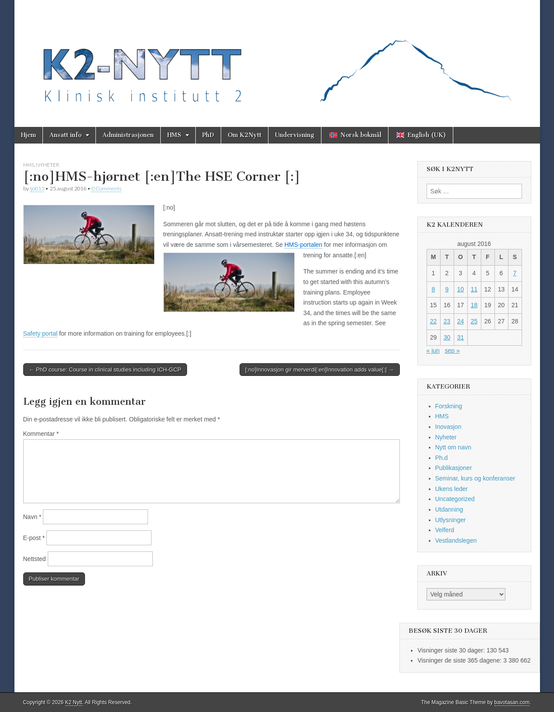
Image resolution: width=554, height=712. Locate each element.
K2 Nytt (73, 702)
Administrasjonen (128, 135)
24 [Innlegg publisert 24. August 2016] (460, 321)
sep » (452, 350)
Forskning (448, 406)
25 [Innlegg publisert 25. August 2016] (474, 321)
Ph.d (441, 457)
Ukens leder (451, 488)
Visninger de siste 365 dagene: (460, 660)
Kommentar (41, 433)
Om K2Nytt (244, 135)
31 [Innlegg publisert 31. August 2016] (460, 337)
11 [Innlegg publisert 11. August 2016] (474, 289)
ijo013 (37, 188)
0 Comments (106, 188)
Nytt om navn (453, 447)
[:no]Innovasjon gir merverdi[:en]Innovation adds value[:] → (319, 369)
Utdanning (449, 509)
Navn (32, 516)
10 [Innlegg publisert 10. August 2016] (460, 289)
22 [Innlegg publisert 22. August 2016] (433, 321)
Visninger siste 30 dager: (452, 650)
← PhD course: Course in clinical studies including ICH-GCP (105, 369)
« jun (433, 350)
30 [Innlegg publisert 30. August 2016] (447, 337)
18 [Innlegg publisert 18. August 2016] (474, 305)
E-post (34, 537)
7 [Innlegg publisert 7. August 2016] (515, 273)
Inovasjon (448, 426)
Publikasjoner (453, 467)
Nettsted (34, 558)
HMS (174, 135)
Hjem (28, 135)
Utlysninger (450, 519)
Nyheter (47, 165)
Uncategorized (455, 498)
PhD (208, 135)
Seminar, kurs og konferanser (475, 478)
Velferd (445, 529)
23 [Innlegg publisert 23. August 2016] (447, 321)
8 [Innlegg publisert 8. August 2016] (433, 289)
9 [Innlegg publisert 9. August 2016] (447, 289)
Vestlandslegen (456, 540)
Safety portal (40, 333)
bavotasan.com (512, 702)
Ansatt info (65, 135)
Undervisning (294, 135)
